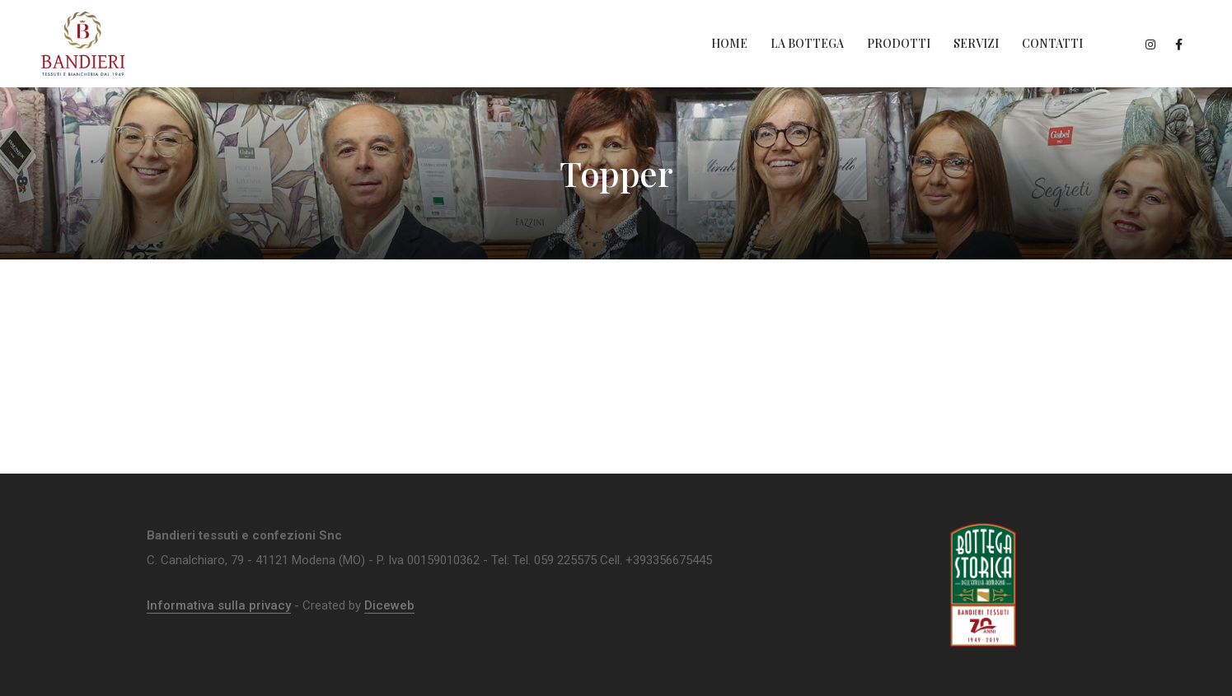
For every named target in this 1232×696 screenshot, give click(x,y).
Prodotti (898, 43)
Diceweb (389, 605)
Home (729, 43)
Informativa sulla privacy (219, 605)
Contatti (1052, 43)
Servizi (976, 43)
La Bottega (807, 43)
